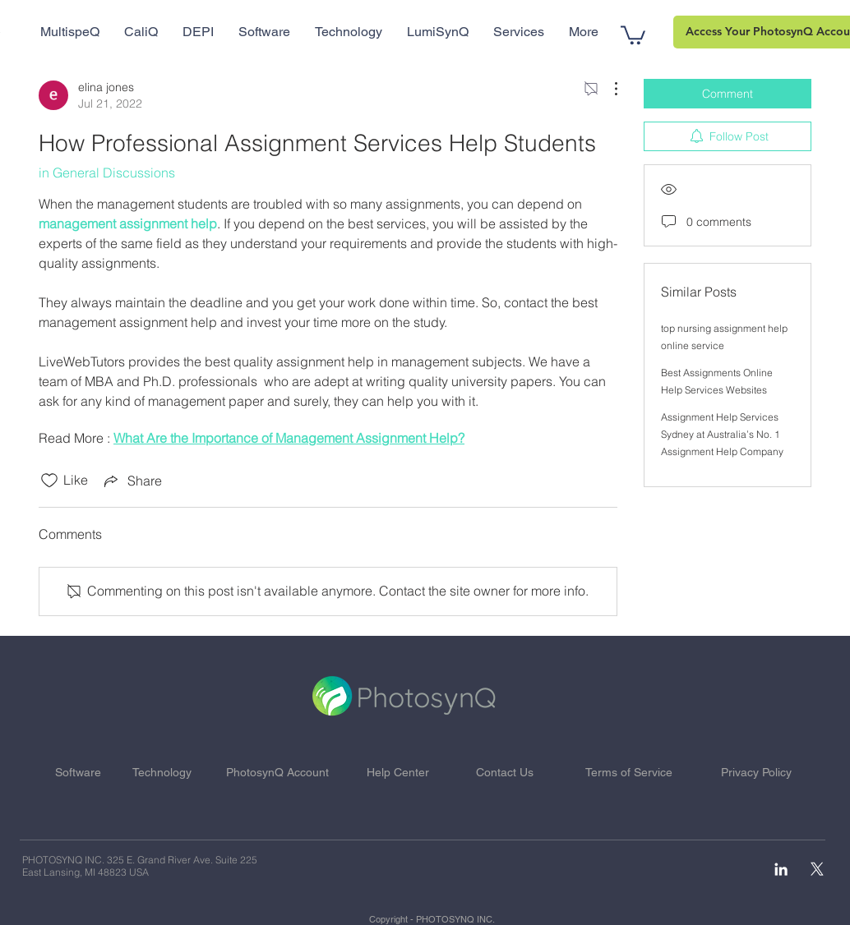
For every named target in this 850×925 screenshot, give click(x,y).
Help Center (398, 772)
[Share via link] (131, 480)
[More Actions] (607, 89)
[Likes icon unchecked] (49, 480)
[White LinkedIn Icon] (781, 869)
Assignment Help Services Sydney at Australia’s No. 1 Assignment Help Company (722, 434)
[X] (817, 869)
